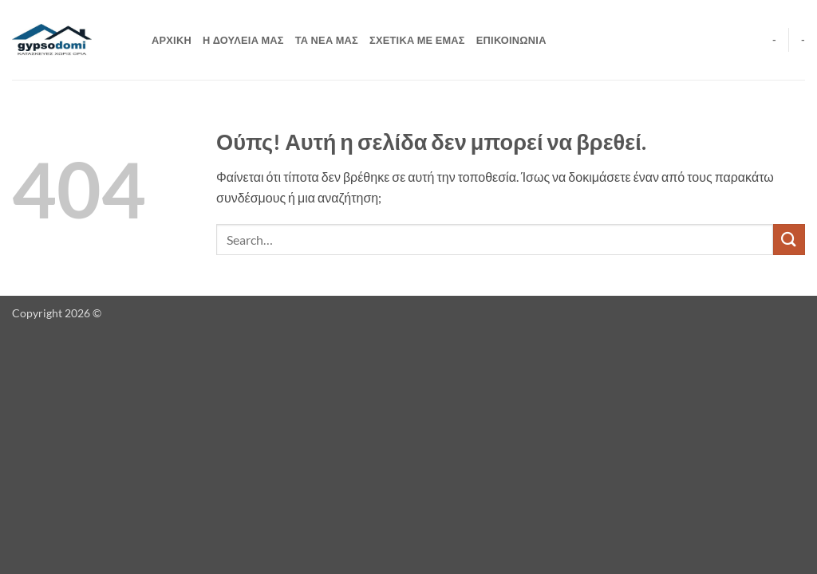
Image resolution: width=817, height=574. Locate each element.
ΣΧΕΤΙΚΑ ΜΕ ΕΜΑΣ (417, 39)
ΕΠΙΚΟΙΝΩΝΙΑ (511, 39)
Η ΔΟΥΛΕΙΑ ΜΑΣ (243, 39)
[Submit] (789, 239)
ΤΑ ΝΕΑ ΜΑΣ (326, 39)
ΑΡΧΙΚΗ (171, 39)
